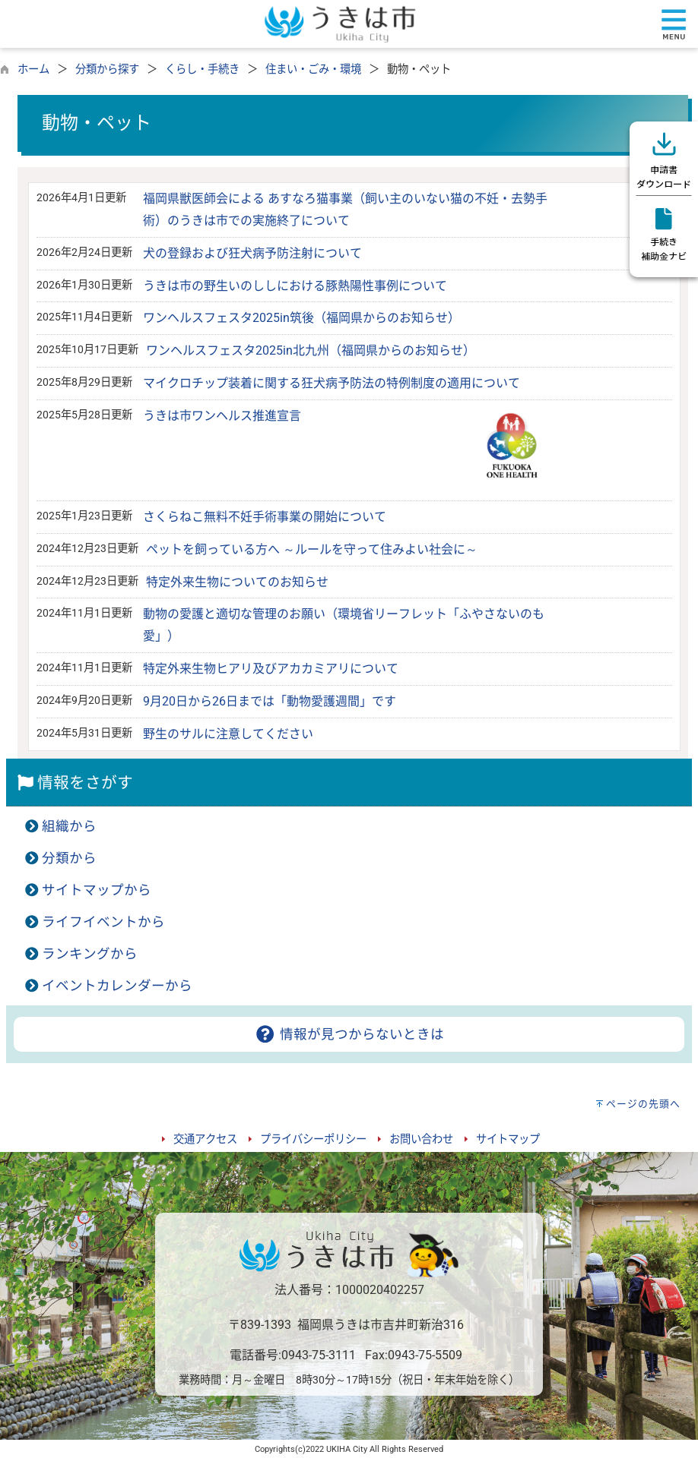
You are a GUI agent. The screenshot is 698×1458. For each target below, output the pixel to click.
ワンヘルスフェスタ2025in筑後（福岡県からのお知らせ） (301, 318)
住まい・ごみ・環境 (313, 69)
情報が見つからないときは (348, 1034)
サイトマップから (96, 890)
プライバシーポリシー (313, 1139)
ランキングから (90, 953)
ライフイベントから (103, 921)
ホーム (33, 69)
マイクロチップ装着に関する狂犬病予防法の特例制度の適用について (331, 383)
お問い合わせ (421, 1139)
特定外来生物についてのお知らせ (237, 582)
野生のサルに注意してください (228, 734)
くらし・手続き (202, 69)
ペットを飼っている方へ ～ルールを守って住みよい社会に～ (311, 549)
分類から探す (107, 69)
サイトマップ (508, 1139)
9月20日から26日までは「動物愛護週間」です (269, 701)
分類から (69, 858)
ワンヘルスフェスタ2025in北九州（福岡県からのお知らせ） (310, 350)
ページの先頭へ (643, 1103)
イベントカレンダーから (117, 985)
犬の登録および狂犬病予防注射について (252, 253)
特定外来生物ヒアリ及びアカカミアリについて (270, 668)
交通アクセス (205, 1139)
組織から (69, 826)
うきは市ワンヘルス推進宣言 (222, 416)
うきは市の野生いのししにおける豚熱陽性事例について (295, 286)
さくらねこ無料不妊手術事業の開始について (264, 517)
